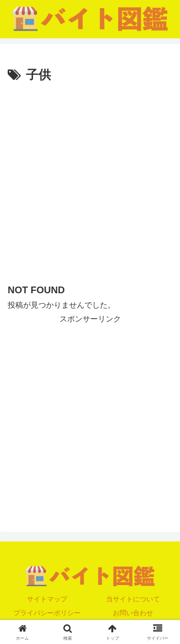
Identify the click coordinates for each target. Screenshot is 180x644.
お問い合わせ (133, 613)
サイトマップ (47, 599)
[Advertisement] (90, 181)
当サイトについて (133, 599)
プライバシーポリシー (47, 613)
